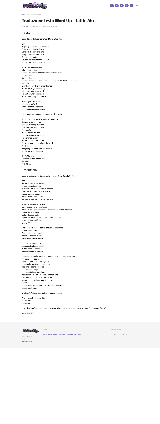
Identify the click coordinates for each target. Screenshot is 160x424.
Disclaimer (62, 335)
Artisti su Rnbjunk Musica (49, 335)
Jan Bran (26, 26)
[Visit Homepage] (34, 5)
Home (23, 14)
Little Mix (30, 313)
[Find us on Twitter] (122, 5)
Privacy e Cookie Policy (74, 335)
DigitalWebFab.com (27, 341)
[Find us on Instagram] (117, 5)
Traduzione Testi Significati (34, 14)
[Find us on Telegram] (127, 5)
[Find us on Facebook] (112, 5)
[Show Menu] (137, 5)
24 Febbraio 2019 (37, 26)
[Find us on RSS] (131, 5)
